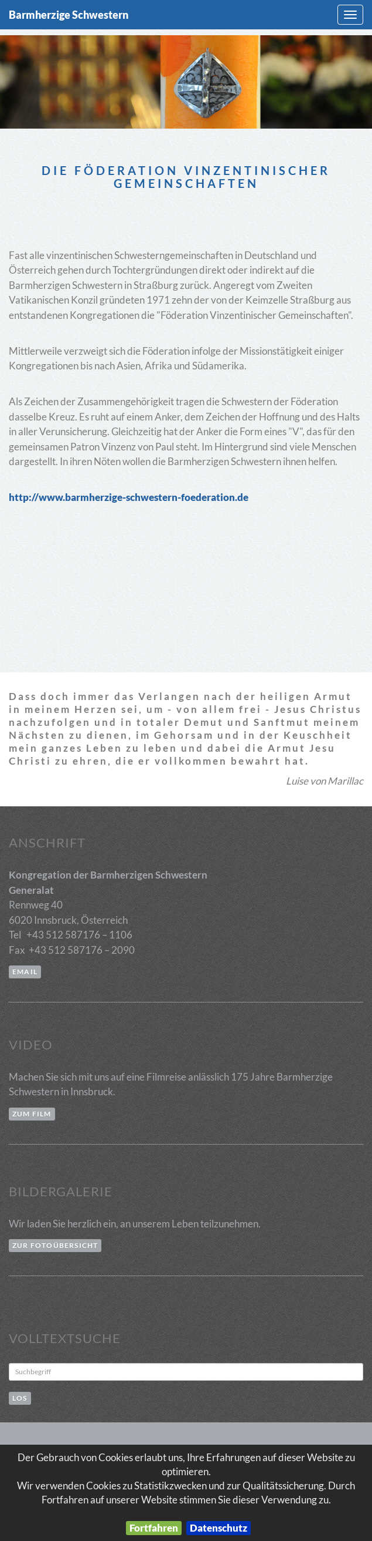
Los (20, 1398)
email (24, 971)
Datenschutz (218, 1528)
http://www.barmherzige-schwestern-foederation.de (128, 497)
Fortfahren (153, 1528)
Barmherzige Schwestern (68, 14)
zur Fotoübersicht (55, 1245)
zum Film (32, 1113)
